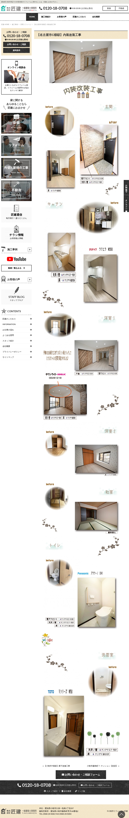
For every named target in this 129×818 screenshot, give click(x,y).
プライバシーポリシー (12, 352)
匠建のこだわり (79, 17)
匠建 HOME (5, 24)
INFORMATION (9, 324)
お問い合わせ (126, 187)
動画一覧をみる (16, 268)
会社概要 (96, 17)
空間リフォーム (25, 24)
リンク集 (80, 791)
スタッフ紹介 (8, 341)
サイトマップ (8, 357)
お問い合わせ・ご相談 (16, 44)
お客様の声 (61, 17)
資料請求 (16, 50)
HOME (32, 17)
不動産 (121, 8)
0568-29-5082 (49, 814)
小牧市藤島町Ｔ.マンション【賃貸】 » (103, 766)
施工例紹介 (46, 17)
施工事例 (15, 24)
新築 (109, 8)
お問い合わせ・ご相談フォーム (81, 774)
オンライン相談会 (126, 203)
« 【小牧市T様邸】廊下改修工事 (56, 766)
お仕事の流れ (8, 330)
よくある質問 (8, 335)
